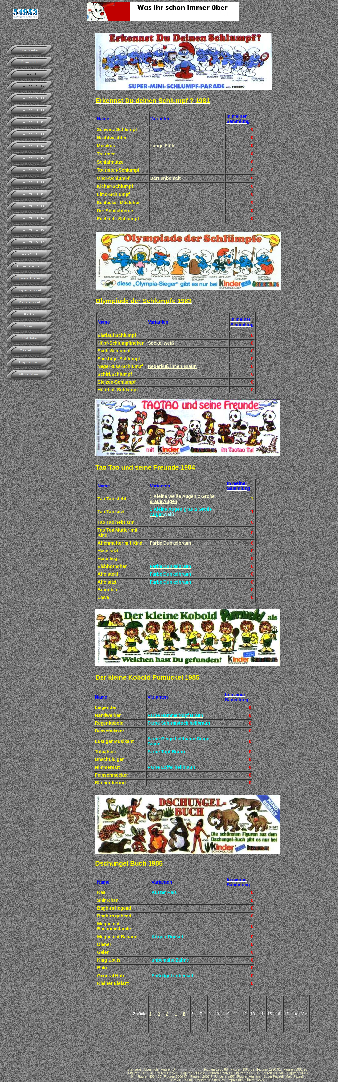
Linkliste (200, 1080)
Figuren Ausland (249, 1076)
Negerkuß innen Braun (172, 366)
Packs (175, 1080)
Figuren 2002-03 (272, 1073)
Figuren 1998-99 (220, 1073)
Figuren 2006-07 (175, 1076)
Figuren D (168, 1069)
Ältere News (255, 1080)
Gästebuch (217, 1080)
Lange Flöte (163, 145)
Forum (187, 1080)
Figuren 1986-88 (216, 1069)
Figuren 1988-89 (242, 1069)
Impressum (236, 1080)
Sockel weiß (161, 343)
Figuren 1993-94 (140, 1073)
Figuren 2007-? (201, 1076)
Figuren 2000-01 (246, 1073)
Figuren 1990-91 (269, 1069)
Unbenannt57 (225, 1076)
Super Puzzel (273, 1076)
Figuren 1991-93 (295, 1069)
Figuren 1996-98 (193, 1073)
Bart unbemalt (165, 178)
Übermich (151, 1069)
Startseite (134, 1069)
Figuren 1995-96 (166, 1073)
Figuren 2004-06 (149, 1076)
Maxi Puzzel (294, 1076)
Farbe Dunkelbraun (170, 543)
